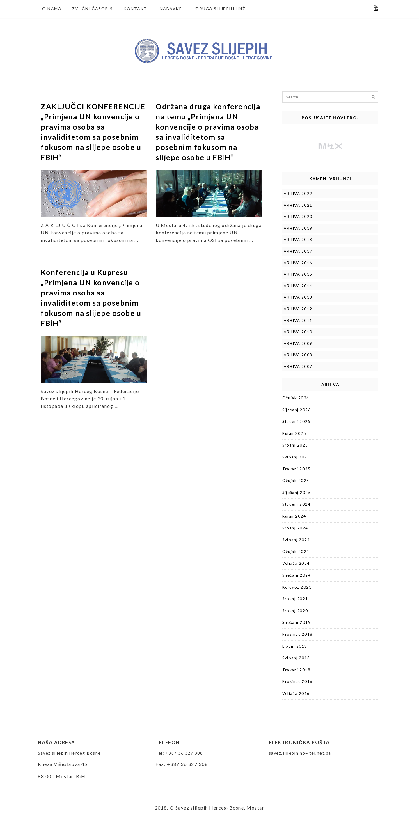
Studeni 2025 (296, 421)
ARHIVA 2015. (299, 274)
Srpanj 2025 (295, 445)
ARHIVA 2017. (299, 251)
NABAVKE (171, 8)
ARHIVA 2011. (299, 320)
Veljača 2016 (296, 693)
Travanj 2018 (296, 669)
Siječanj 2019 (296, 622)
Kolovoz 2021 (297, 587)
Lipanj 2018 (294, 646)
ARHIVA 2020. (299, 216)
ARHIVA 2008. (299, 355)
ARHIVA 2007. (299, 366)
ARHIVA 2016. (299, 263)
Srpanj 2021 (295, 598)
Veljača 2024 (296, 563)
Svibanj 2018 (296, 658)
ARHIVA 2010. (299, 332)
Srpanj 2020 (295, 610)
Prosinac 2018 (297, 634)
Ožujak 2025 (295, 480)
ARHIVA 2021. (299, 205)
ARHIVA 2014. (299, 286)
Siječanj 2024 (296, 575)
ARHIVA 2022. (299, 193)
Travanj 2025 (296, 469)
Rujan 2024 (294, 516)
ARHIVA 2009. (299, 343)
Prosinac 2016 (297, 681)
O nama (51, 8)
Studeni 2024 (296, 504)
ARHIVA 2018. (299, 239)
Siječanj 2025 (296, 492)
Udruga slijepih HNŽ (219, 8)
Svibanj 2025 (296, 457)
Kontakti (136, 8)
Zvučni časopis (92, 8)
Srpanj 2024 (295, 528)
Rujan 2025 (294, 433)
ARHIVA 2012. (299, 309)
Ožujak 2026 (295, 398)
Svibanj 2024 (296, 539)
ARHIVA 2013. (299, 297)
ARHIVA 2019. (299, 228)
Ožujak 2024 (295, 551)
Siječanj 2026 (296, 410)
